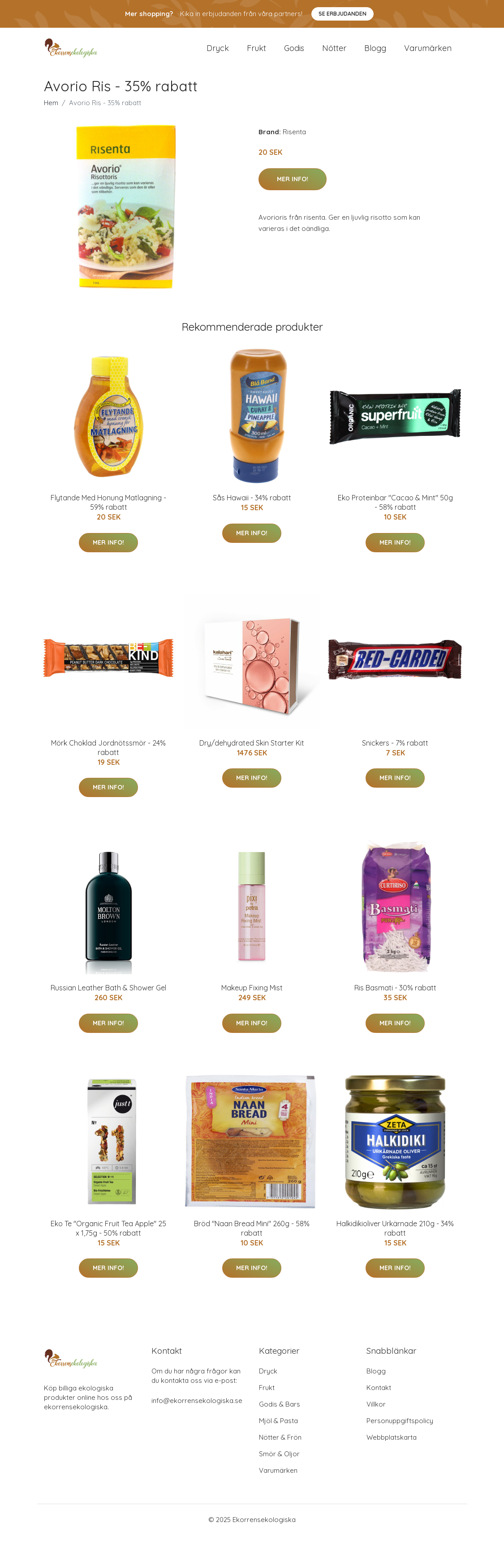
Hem (51, 115)
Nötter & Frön (280, 1450)
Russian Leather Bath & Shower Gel (108, 1000)
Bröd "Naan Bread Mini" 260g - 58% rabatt (252, 1241)
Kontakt (378, 1400)
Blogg (375, 54)
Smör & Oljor (279, 1467)
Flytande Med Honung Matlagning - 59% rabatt (108, 515)
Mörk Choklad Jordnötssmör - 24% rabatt (108, 760)
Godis (294, 54)
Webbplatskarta (391, 1450)
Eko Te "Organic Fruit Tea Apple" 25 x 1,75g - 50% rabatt (108, 1241)
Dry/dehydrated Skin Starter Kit (251, 755)
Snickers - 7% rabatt (395, 755)
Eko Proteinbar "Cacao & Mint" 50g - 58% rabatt (395, 515)
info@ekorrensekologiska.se (196, 1413)
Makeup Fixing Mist (252, 1000)
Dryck (218, 54)
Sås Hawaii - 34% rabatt (252, 510)
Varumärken (428, 54)
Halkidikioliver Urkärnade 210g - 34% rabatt (395, 1241)
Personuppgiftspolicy (399, 1433)
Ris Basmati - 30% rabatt (395, 1000)
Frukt (256, 54)
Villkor (376, 1417)
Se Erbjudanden (342, 13)
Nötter (334, 54)
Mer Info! (292, 192)
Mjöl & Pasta (278, 1433)
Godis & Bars (279, 1417)
